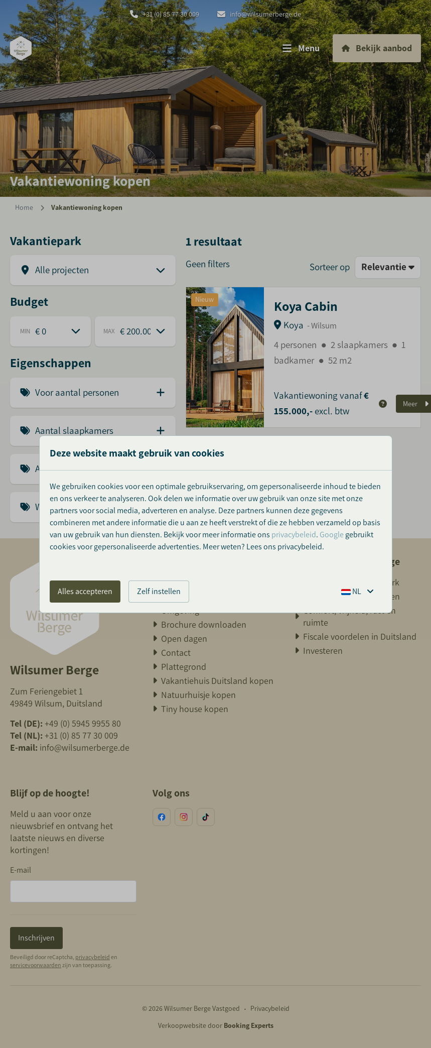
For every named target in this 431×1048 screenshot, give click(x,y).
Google (332, 534)
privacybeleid (293, 534)
